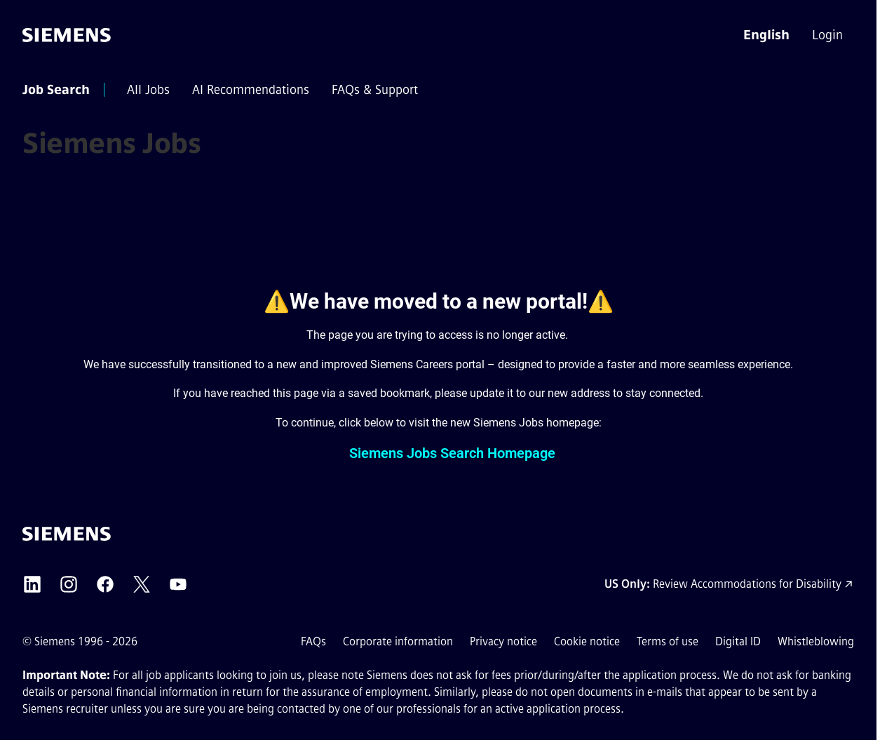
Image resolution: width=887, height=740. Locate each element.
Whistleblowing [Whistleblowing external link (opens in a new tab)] (816, 641)
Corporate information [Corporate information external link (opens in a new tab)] (398, 641)
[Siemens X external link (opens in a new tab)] (141, 584)
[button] (766, 35)
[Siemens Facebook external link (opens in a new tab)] (105, 584)
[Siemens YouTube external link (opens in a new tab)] (178, 584)
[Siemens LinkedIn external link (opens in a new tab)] (32, 584)
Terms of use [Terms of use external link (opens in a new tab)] (667, 641)
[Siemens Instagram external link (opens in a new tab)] (69, 584)
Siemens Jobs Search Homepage (452, 453)
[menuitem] (829, 35)
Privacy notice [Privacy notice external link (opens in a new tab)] (503, 641)
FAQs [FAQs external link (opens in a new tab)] (313, 641)
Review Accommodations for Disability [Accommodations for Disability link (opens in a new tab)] (747, 584)
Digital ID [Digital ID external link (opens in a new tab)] (738, 641)
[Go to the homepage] (66, 35)
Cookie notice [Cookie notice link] (587, 641)
